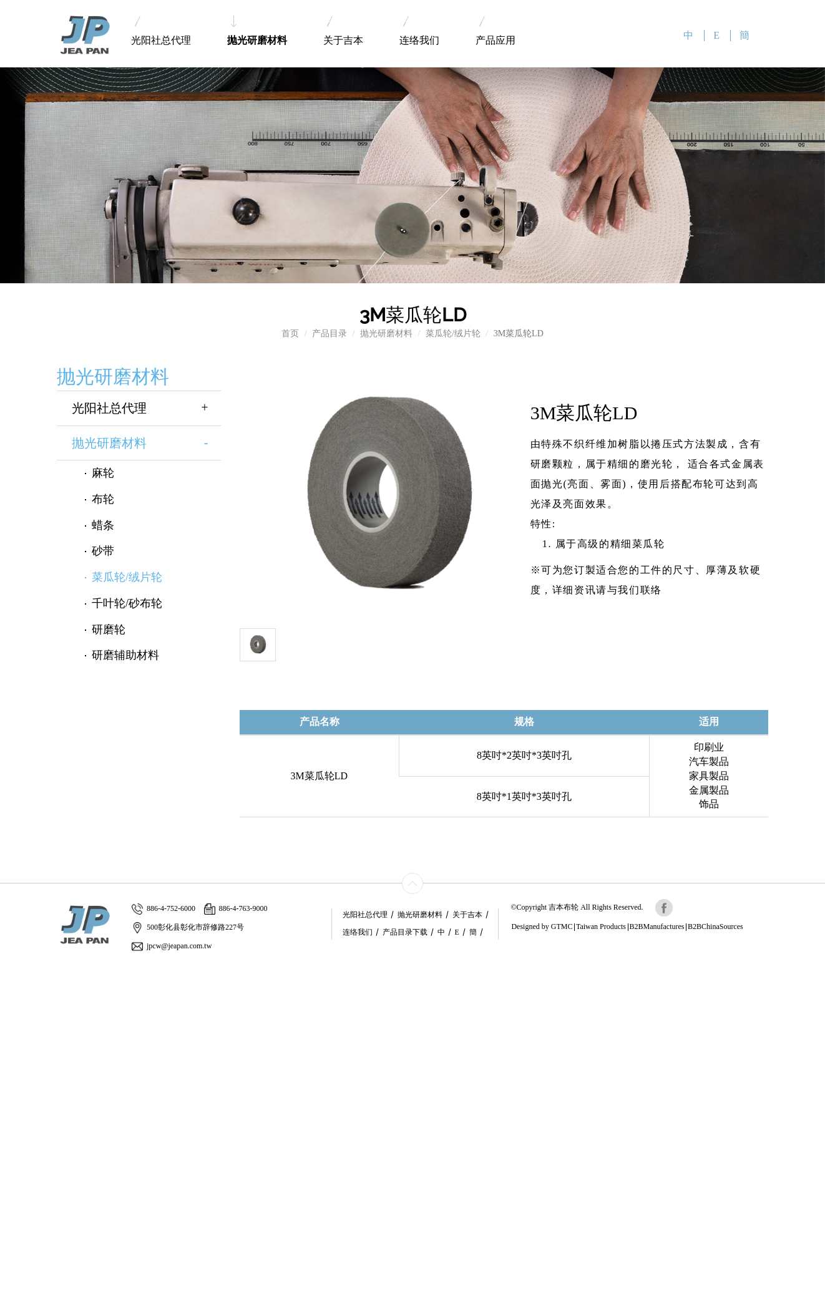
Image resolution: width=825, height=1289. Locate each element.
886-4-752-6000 (163, 908)
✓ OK (291, 1282)
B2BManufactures (657, 926)
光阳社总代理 (161, 31)
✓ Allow (15, 995)
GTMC (562, 926)
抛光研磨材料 (257, 31)
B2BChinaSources (715, 926)
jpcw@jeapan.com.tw (172, 946)
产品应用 (495, 31)
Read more (23, 1082)
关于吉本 (343, 31)
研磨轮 (108, 629)
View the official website (91, 1082)
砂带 (103, 551)
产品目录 (329, 333)
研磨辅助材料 (125, 655)
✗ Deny (14, 1008)
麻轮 (103, 473)
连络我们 (419, 31)
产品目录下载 (405, 932)
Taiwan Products (601, 926)
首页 (290, 333)
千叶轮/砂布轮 (127, 603)
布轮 (103, 499)
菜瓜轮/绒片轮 (453, 333)
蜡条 (103, 525)
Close (10, 970)
